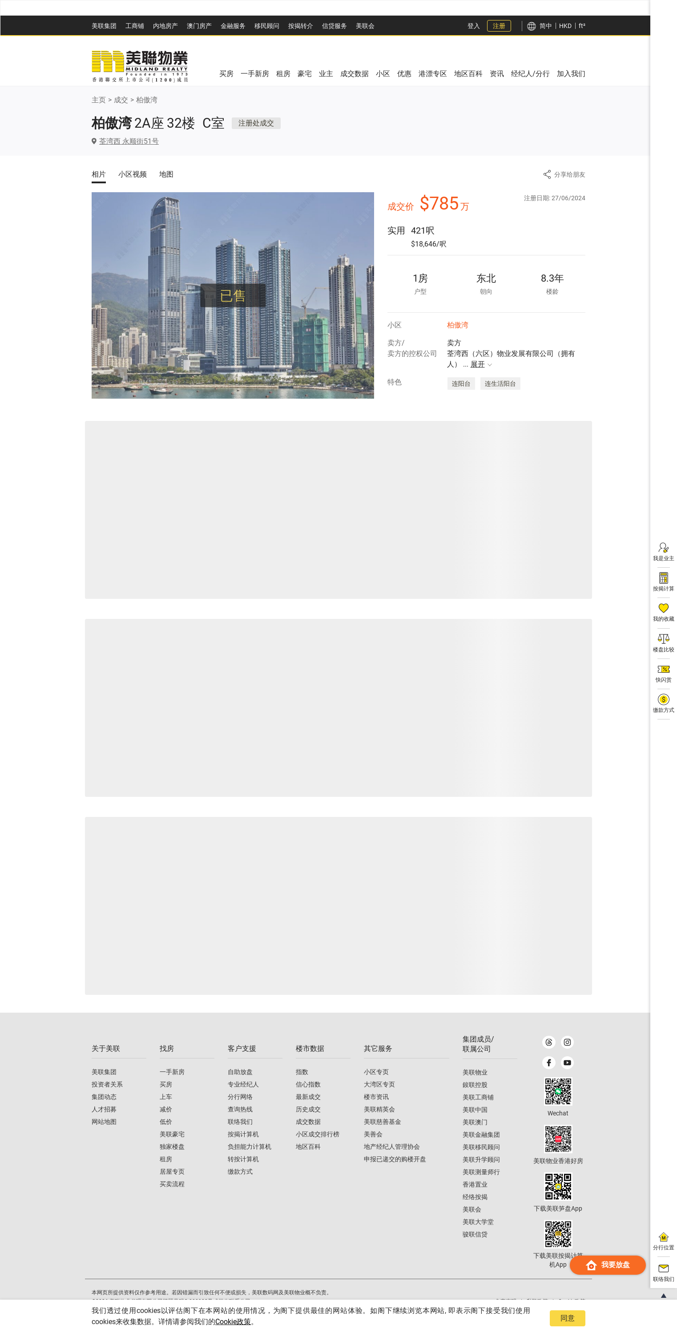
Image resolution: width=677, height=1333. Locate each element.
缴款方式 (240, 1171)
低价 (166, 1122)
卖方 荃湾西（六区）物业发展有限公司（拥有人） (511, 354)
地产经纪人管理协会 (392, 1147)
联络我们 (240, 1122)
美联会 (365, 25)
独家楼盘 (172, 1147)
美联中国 (475, 1110)
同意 (567, 1318)
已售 (233, 295)
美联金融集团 (481, 1135)
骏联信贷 (475, 1234)
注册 (499, 25)
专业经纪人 (243, 1084)
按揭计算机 (243, 1134)
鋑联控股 (475, 1085)
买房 (166, 1084)
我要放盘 (608, 1283)
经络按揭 (475, 1197)
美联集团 (104, 25)
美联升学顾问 (481, 1159)
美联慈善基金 (382, 1122)
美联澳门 (475, 1122)
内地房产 (165, 25)
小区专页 (376, 1072)
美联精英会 (379, 1109)
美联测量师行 (481, 1172)
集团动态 (104, 1097)
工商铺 (134, 25)
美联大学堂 (478, 1222)
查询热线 (240, 1109)
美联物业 (475, 1072)
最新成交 (308, 1097)
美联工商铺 (478, 1097)
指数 (302, 1072)
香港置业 (475, 1184)
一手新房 (172, 1072)
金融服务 (233, 25)
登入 (473, 25)
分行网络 (240, 1097)
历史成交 (308, 1109)
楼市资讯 (376, 1097)
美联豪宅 (172, 1134)
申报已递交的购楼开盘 (395, 1159)
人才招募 (104, 1109)
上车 (166, 1097)
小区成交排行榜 (317, 1134)
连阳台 (461, 383)
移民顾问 (266, 25)
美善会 (373, 1134)
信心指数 (308, 1084)
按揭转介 (300, 25)
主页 (99, 100)
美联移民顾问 (481, 1147)
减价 (166, 1109)
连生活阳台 (500, 383)
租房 (166, 1159)
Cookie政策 (233, 1321)
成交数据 (308, 1122)
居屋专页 (172, 1171)
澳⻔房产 (199, 25)
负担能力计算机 (249, 1147)
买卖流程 (172, 1184)
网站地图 (104, 1122)
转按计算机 (243, 1159)
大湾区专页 (379, 1084)
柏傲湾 (146, 100)
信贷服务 (334, 25)
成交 (121, 100)
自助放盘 (240, 1072)
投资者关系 (107, 1084)
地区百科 (308, 1147)
